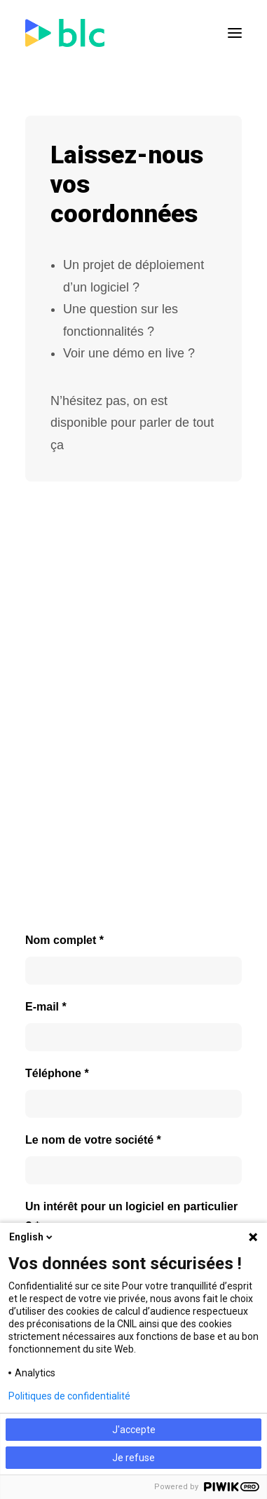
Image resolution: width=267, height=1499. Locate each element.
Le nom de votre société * (93, 1140)
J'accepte (134, 1429)
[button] (235, 33)
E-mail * (46, 1007)
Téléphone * (57, 1073)
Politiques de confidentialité (69, 1396)
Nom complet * (64, 940)
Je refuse (133, 1457)
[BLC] (64, 33)
